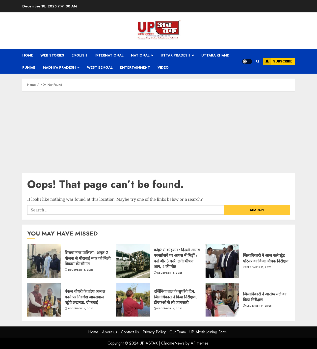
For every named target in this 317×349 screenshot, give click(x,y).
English (79, 55)
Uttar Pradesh (175, 55)
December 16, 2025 (80, 270)
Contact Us (130, 332)
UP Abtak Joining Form (208, 332)
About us (109, 332)
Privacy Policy (154, 332)
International (109, 55)
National (140, 55)
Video (163, 67)
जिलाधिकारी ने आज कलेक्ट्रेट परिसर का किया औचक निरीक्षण (222, 261)
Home (27, 55)
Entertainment (135, 67)
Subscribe (277, 61)
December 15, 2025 (258, 267)
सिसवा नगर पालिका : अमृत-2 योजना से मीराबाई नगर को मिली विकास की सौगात (44, 261)
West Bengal (100, 67)
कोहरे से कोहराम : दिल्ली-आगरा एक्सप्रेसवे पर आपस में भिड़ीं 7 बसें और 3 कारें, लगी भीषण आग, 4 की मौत (133, 261)
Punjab (28, 67)
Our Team (177, 332)
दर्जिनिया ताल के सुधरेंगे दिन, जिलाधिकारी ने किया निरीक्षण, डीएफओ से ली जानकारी (133, 300)
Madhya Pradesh (59, 67)
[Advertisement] (158, 130)
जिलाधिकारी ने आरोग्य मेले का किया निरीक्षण (222, 300)
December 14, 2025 (80, 308)
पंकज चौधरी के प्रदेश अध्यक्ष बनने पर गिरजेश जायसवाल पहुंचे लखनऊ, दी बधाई (44, 300)
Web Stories (52, 55)
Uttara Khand (215, 55)
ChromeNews (172, 343)
